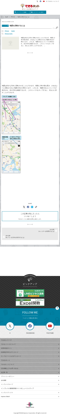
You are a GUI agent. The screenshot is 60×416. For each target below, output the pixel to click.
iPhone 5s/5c (8, 33)
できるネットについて (52, 1)
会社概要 (30, 380)
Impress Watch (30, 396)
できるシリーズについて (30, 344)
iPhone (13, 17)
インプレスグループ (30, 384)
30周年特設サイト (30, 348)
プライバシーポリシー (30, 376)
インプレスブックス (30, 392)
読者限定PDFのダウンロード (30, 352)
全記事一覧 (30, 372)
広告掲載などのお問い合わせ (30, 368)
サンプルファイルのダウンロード (30, 356)
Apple (6, 17)
